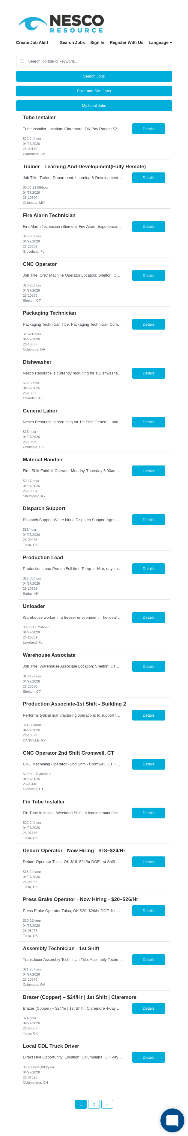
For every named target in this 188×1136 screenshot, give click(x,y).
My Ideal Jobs (94, 105)
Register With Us (126, 42)
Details (149, 129)
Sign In (97, 42)
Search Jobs (72, 42)
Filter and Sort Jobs (94, 91)
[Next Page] (107, 1104)
